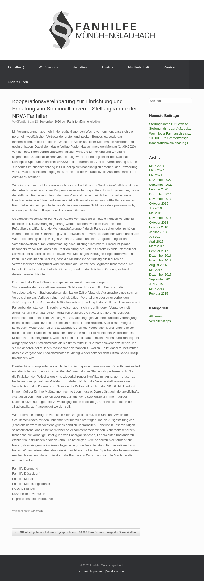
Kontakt (169, 67)
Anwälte (107, 67)
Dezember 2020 (160, 180)
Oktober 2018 (158, 222)
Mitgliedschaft (138, 67)
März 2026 (156, 166)
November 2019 (160, 199)
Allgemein (37, 510)
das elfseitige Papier (65, 146)
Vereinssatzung (116, 571)
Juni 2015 (156, 284)
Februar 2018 (158, 227)
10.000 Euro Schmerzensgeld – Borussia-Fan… (111, 532)
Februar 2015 (158, 293)
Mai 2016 (155, 270)
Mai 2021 (155, 175)
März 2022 (156, 170)
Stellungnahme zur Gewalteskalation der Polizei (170, 124)
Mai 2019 (155, 213)
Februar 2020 (158, 189)
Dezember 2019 (160, 194)
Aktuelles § (16, 67)
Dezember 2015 (160, 274)
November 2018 (160, 217)
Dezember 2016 (160, 255)
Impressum (97, 571)
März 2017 (156, 246)
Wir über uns (48, 67)
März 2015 (156, 289)
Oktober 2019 (158, 203)
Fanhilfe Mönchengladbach (84, 121)
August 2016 (158, 265)
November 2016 (160, 260)
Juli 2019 (155, 208)
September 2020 (160, 184)
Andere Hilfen (18, 82)
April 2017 (156, 241)
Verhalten (80, 67)
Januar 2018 (158, 232)
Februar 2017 (158, 251)
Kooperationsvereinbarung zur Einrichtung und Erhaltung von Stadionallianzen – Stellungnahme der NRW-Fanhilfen (74, 108)
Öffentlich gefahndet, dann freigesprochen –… (47, 532)
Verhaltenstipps (160, 321)
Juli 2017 (155, 236)
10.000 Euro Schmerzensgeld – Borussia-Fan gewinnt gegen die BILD (170, 138)
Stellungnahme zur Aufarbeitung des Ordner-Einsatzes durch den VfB (170, 128)
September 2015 (160, 279)
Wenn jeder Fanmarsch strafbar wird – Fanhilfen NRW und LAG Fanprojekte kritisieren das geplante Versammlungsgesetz (170, 133)
